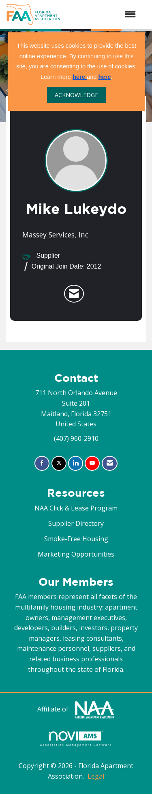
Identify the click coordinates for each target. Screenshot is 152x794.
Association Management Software (76, 738)
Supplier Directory (76, 523)
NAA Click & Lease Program (76, 508)
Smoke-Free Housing (76, 538)
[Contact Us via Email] (110, 463)
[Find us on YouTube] (92, 463)
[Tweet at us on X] (58, 463)
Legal (96, 776)
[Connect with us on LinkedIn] (75, 463)
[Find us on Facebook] (41, 463)
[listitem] (74, 294)
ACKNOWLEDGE (76, 95)
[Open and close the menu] (102, 14)
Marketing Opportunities (76, 554)
